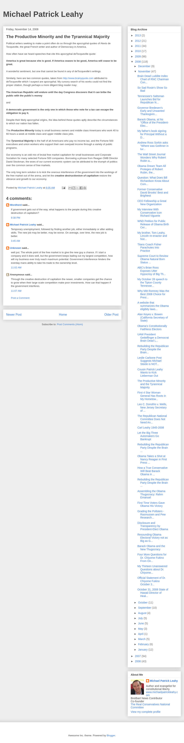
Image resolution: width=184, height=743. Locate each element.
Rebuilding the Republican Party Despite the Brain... (153, 349)
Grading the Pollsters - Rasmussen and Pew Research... (151, 514)
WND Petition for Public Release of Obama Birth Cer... (153, 224)
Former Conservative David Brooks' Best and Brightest (152, 192)
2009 (138, 56)
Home (63, 314)
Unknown (15, 248)
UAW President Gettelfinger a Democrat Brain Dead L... (153, 337)
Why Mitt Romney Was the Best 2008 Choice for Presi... (153, 294)
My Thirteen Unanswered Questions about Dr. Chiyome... (152, 569)
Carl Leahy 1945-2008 (150, 427)
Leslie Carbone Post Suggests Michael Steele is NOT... (149, 361)
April (141, 633)
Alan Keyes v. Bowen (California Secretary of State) (152, 317)
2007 (138, 656)
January (143, 649)
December (144, 66)
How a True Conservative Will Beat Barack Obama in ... (152, 471)
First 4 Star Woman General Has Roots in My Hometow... (151, 396)
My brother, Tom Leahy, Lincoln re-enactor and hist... (152, 236)
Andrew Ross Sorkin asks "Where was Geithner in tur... (152, 146)
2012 (138, 40)
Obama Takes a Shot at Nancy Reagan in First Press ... (152, 459)
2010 (138, 51)
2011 (138, 45)
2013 (138, 35)
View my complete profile (145, 711)
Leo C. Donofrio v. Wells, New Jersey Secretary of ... (152, 407)
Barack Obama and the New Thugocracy (151, 548)
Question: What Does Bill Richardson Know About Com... (153, 181)
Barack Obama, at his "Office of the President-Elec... (153, 122)
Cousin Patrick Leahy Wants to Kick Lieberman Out (150, 372)
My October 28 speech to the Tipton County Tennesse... (152, 282)
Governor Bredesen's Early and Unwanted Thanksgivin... (150, 111)
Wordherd (16, 204)
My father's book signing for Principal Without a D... (152, 134)
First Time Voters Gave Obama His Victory (151, 504)
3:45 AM (15, 240)
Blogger (111, 735)
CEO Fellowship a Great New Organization (151, 202)
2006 (138, 661)
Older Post (111, 314)
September (145, 607)
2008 (138, 61)
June (141, 623)
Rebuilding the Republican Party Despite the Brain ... (153, 447)
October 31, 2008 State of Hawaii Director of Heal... (152, 593)
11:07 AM (16, 290)
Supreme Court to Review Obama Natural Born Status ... (152, 259)
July (141, 618)
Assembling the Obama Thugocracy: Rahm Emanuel (151, 494)
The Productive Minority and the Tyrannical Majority (151, 384)
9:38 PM (15, 217)
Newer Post (14, 314)
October (143, 602)
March (142, 639)
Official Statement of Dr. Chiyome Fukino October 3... (151, 581)
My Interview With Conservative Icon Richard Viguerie (149, 212)
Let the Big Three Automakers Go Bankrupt (148, 436)
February (144, 644)
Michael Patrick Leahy (43, 14)
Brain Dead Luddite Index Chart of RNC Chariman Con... (153, 79)
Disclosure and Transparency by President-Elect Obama (152, 526)
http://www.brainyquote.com (78, 78)
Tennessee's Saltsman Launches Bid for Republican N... (150, 99)
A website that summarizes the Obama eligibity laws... (153, 306)
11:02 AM (16, 267)
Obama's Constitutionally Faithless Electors (152, 327)
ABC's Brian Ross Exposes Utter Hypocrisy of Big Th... (151, 271)
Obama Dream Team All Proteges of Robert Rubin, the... (151, 169)
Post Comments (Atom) (70, 324)
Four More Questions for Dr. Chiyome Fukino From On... (152, 558)
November (144, 71)
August (142, 613)
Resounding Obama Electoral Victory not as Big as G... (152, 538)
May (141, 628)
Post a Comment (20, 297)
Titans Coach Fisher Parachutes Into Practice (149, 247)
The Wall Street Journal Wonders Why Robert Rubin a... (151, 157)
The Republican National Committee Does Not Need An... (152, 419)
